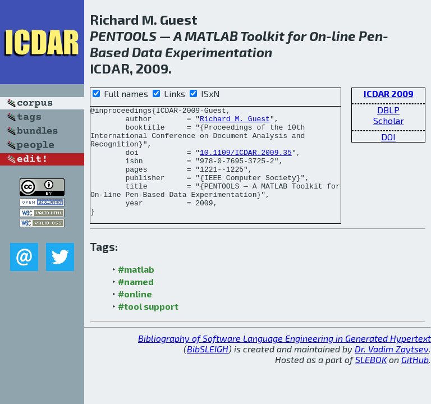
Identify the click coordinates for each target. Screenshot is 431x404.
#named (136, 303)
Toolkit (262, 35)
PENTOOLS (123, 35)
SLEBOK (371, 381)
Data (147, 52)
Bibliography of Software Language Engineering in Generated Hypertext (284, 360)
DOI (388, 136)
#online (135, 315)
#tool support (148, 328)
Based (109, 52)
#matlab (136, 291)
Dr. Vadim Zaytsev (392, 370)
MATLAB (211, 35)
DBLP (388, 109)
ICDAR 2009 (389, 93)
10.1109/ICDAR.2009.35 (246, 162)
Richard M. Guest (235, 122)
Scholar (388, 120)
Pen (371, 35)
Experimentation (218, 52)
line (344, 35)
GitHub (415, 381)
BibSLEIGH (207, 370)
